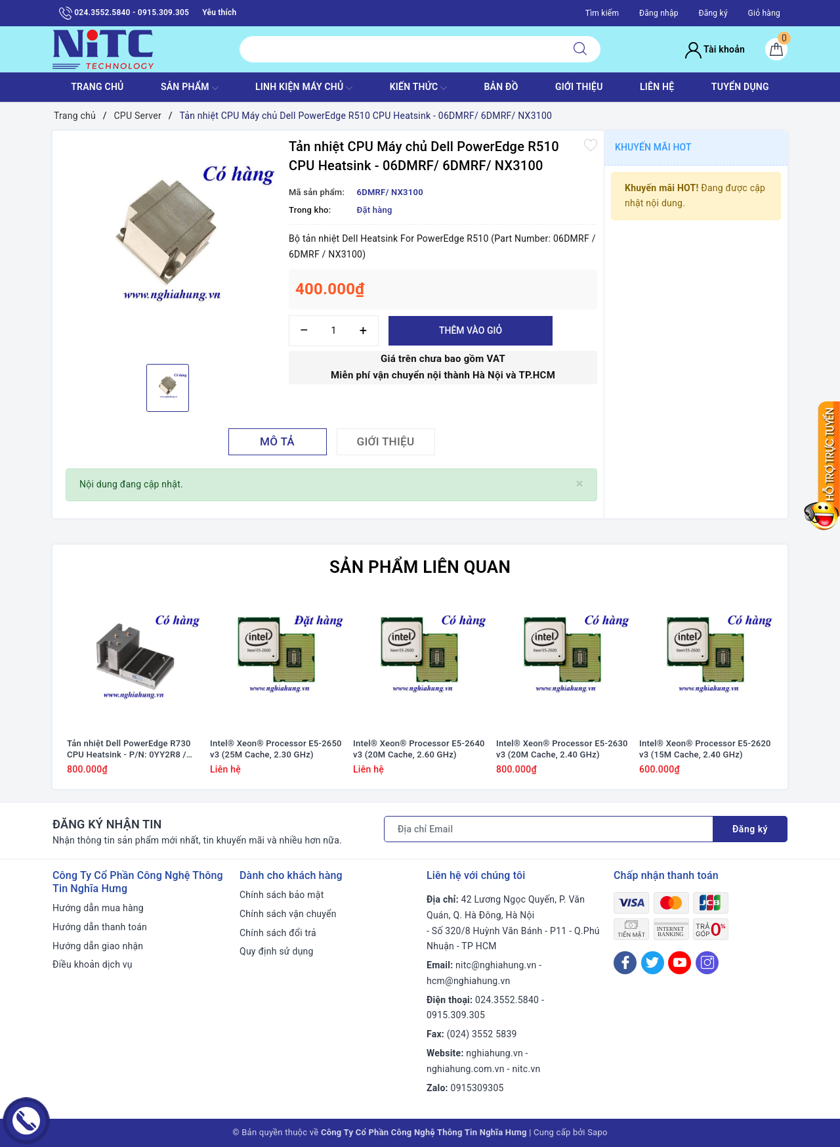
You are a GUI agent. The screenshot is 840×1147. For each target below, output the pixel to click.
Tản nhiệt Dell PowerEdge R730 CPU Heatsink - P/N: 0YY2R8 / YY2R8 (129, 749)
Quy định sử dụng (277, 951)
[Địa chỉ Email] (548, 829)
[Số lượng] (333, 331)
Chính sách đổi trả (278, 933)
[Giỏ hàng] (776, 49)
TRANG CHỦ (97, 86)
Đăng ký (712, 13)
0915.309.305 (456, 1015)
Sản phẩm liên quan (420, 567)
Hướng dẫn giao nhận (97, 946)
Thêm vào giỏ (470, 330)
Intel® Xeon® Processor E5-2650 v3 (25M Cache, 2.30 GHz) (276, 748)
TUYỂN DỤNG (740, 86)
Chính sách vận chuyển (288, 914)
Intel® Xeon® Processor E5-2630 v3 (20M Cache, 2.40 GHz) (562, 748)
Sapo (597, 1132)
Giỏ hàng (764, 13)
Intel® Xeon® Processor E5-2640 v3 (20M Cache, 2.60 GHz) (419, 748)
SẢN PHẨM (190, 88)
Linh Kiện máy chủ (303, 88)
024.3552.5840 (507, 1000)
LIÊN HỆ (657, 86)
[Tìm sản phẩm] (400, 49)
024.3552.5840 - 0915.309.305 (124, 13)
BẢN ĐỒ (501, 86)
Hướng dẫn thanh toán (99, 927)
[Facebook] (625, 962)
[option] (167, 245)
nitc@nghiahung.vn (495, 965)
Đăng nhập (659, 13)
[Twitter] (652, 962)
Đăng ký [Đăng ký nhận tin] (750, 829)
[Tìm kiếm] (580, 49)
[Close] (580, 484)
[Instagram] (707, 962)
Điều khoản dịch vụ (92, 964)
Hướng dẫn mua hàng (98, 908)
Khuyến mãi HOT (653, 147)
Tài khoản (715, 49)
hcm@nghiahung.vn (468, 981)
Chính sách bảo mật (282, 894)
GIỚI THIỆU (579, 86)
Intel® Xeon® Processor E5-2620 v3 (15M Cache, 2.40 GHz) (705, 748)
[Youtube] (679, 962)
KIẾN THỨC (418, 88)
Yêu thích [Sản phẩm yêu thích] (219, 12)
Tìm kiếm (602, 13)
